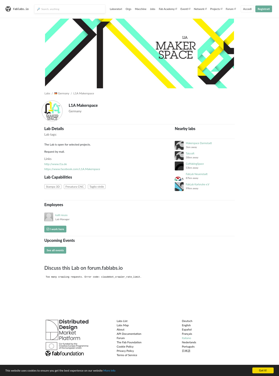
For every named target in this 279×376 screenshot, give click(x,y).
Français (187, 333)
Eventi (185, 8)
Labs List (122, 321)
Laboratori (116, 8)
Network (200, 8)
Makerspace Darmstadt (199, 143)
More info (109, 371)
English (186, 325)
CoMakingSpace (195, 163)
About (121, 329)
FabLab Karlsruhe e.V (197, 184)
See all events (55, 250)
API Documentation (129, 333)
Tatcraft (190, 153)
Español (187, 329)
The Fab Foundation (129, 342)
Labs (47, 93)
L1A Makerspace (83, 93)
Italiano (186, 338)
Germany (61, 93)
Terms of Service (127, 355)
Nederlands (189, 342)
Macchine (140, 8)
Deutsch (187, 321)
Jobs (152, 8)
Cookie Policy (125, 346)
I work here (55, 229)
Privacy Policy (125, 350)
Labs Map (123, 325)
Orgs (128, 8)
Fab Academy (168, 8)
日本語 (186, 350)
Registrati (264, 8)
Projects (216, 8)
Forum (231, 8)
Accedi (247, 8)
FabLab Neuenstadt (196, 174)
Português (188, 346)
